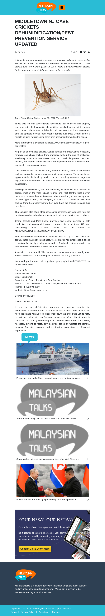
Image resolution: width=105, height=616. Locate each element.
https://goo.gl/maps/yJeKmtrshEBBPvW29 (65, 261)
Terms (14, 612)
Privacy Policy (27, 612)
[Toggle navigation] (62, 7)
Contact (56, 612)
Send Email (27, 277)
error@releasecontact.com (52, 317)
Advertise (43, 612)
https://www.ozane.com (35, 290)
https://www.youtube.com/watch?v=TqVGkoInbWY (39, 231)
